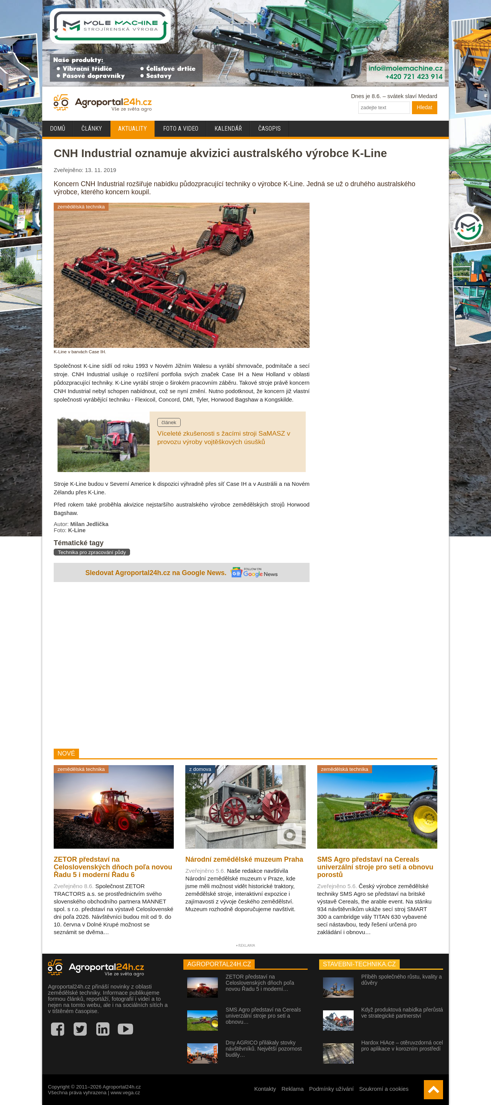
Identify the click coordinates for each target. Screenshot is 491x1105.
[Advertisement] (182, 666)
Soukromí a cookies (384, 1089)
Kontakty (265, 1089)
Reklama (293, 1089)
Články (91, 128)
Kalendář (228, 128)
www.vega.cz (125, 1092)
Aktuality (132, 128)
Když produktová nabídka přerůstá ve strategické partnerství (402, 1013)
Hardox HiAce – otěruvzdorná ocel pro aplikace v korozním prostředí (402, 1045)
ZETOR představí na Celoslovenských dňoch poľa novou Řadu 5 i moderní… (260, 983)
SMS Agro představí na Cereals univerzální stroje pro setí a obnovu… (263, 1016)
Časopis (269, 128)
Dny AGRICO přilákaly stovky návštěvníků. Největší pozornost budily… (264, 1048)
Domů (57, 128)
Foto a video (180, 128)
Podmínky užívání (331, 1089)
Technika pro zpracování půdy (92, 552)
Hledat (424, 107)
